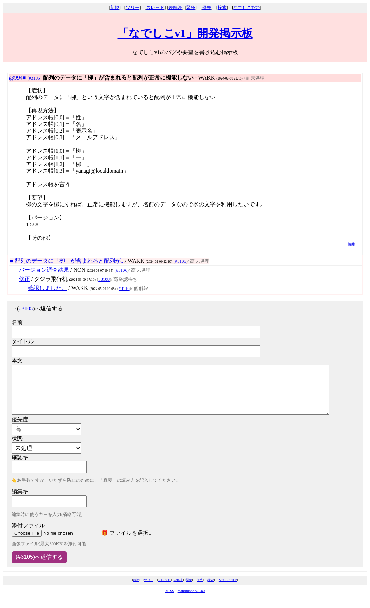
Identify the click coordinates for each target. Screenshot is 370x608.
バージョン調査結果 (44, 270)
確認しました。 (47, 288)
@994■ (17, 78)
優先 (206, 7)
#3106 (121, 270)
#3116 (124, 288)
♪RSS (169, 590)
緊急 (190, 7)
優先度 (20, 419)
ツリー (132, 7)
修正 (24, 279)
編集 (351, 244)
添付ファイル (28, 525)
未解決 (175, 7)
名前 (17, 322)
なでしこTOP (246, 7)
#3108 (104, 279)
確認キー (23, 457)
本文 (17, 360)
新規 (114, 7)
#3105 (34, 78)
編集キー (23, 491)
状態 (17, 438)
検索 (222, 7)
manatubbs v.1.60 (191, 590)
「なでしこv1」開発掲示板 (185, 33)
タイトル (23, 341)
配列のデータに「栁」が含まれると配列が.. (69, 261)
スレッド (155, 7)
